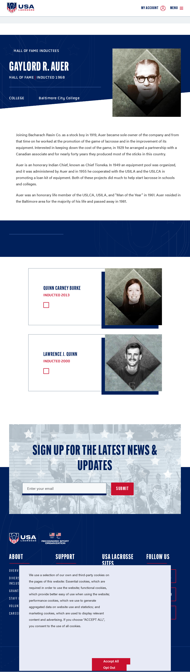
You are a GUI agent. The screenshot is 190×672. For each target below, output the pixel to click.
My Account (153, 8)
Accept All (111, 661)
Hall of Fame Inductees (36, 51)
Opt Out (109, 667)
